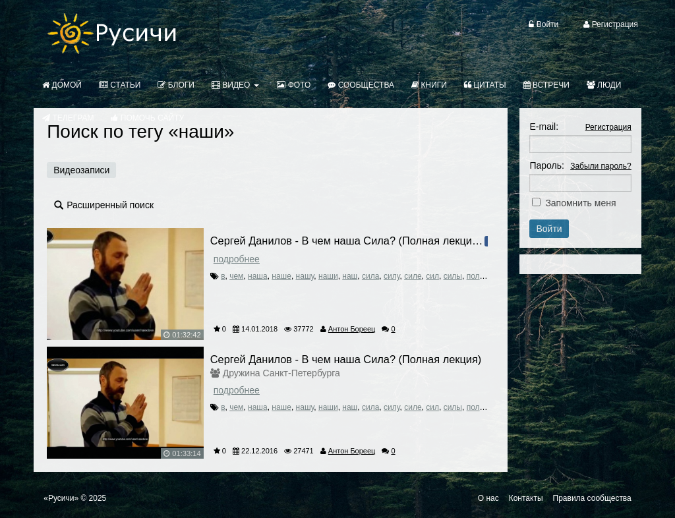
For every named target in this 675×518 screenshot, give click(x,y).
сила (370, 276)
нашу (305, 276)
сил (432, 276)
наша (258, 276)
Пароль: (546, 165)
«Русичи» (61, 498)
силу (392, 276)
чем (236, 276)
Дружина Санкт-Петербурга (281, 373)
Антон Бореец (352, 329)
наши (328, 276)
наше (281, 276)
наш (349, 276)
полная (480, 276)
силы (453, 276)
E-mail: (543, 126)
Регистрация (608, 127)
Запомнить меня (580, 203)
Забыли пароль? (600, 166)
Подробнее (237, 259)
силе (412, 276)
